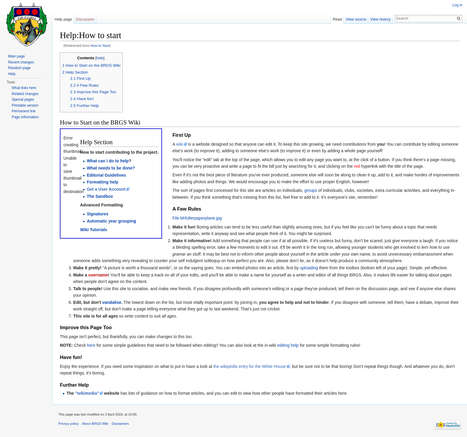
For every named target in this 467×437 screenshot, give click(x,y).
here (91, 345)
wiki (179, 144)
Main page (16, 56)
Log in (457, 5)
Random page (19, 68)
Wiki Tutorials (93, 229)
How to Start (100, 45)
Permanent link (23, 111)
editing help (288, 345)
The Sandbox (100, 196)
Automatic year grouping (111, 221)
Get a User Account (106, 189)
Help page (63, 19)
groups (310, 190)
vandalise (111, 302)
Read (337, 19)
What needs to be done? (111, 168)
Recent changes (21, 62)
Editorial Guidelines (106, 175)
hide (100, 58)
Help (11, 74)
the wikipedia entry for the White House (249, 366)
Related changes (25, 94)
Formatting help (102, 182)
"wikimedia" (87, 393)
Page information (25, 117)
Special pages (23, 99)
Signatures (97, 213)
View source (356, 19)
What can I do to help (108, 160)
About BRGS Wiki (95, 423)
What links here (24, 88)
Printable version (25, 105)
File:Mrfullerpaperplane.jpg (197, 218)
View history (380, 19)
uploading (309, 267)
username (98, 275)
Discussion (85, 19)
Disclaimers (120, 423)
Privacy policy (68, 423)
